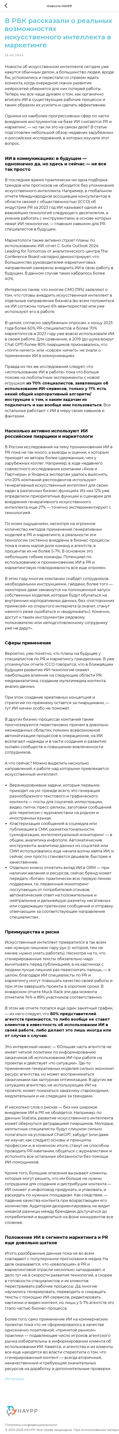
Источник (14, 1379)
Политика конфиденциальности (31, 1425)
